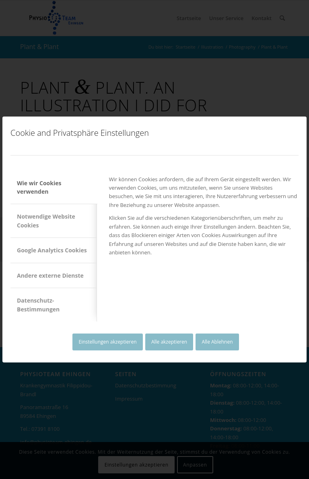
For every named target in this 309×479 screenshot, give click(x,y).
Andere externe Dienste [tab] (50, 275)
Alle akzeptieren (169, 341)
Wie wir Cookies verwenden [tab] (39, 187)
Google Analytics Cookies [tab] (52, 250)
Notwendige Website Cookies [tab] (46, 221)
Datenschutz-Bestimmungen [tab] (38, 305)
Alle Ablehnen (217, 341)
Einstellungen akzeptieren (107, 341)
